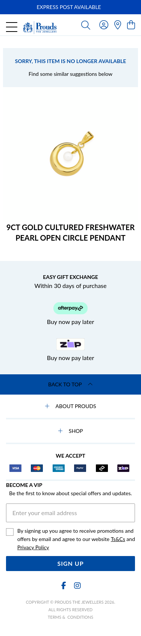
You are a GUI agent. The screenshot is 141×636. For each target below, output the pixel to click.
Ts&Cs (118, 539)
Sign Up (70, 563)
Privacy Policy (33, 547)
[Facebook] (64, 585)
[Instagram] (77, 585)
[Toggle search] (85, 24)
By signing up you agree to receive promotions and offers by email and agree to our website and (76, 539)
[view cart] (131, 24)
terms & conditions (70, 617)
